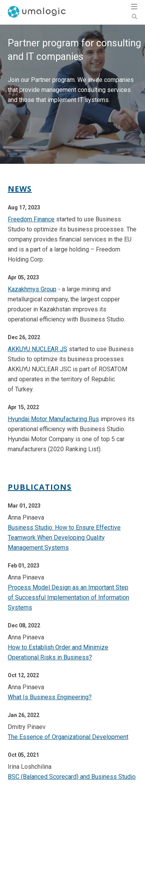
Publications (40, 487)
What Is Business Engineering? (50, 697)
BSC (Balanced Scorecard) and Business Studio (72, 776)
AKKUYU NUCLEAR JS (37, 349)
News (20, 188)
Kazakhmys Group (32, 289)
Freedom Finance (31, 219)
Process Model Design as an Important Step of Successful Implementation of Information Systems (68, 597)
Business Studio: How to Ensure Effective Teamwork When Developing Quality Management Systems (64, 537)
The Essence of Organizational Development (68, 737)
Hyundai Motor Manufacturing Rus (53, 419)
